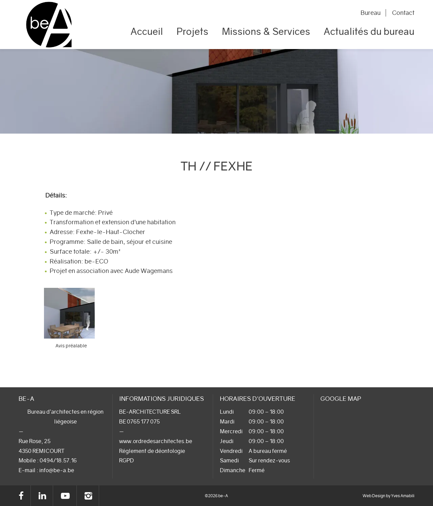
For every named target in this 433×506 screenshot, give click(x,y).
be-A (49, 24)
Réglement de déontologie (152, 450)
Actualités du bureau (369, 31)
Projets (192, 31)
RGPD (126, 460)
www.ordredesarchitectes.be (155, 441)
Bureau (371, 13)
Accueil (147, 31)
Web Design (374, 495)
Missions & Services (266, 31)
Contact (403, 13)
